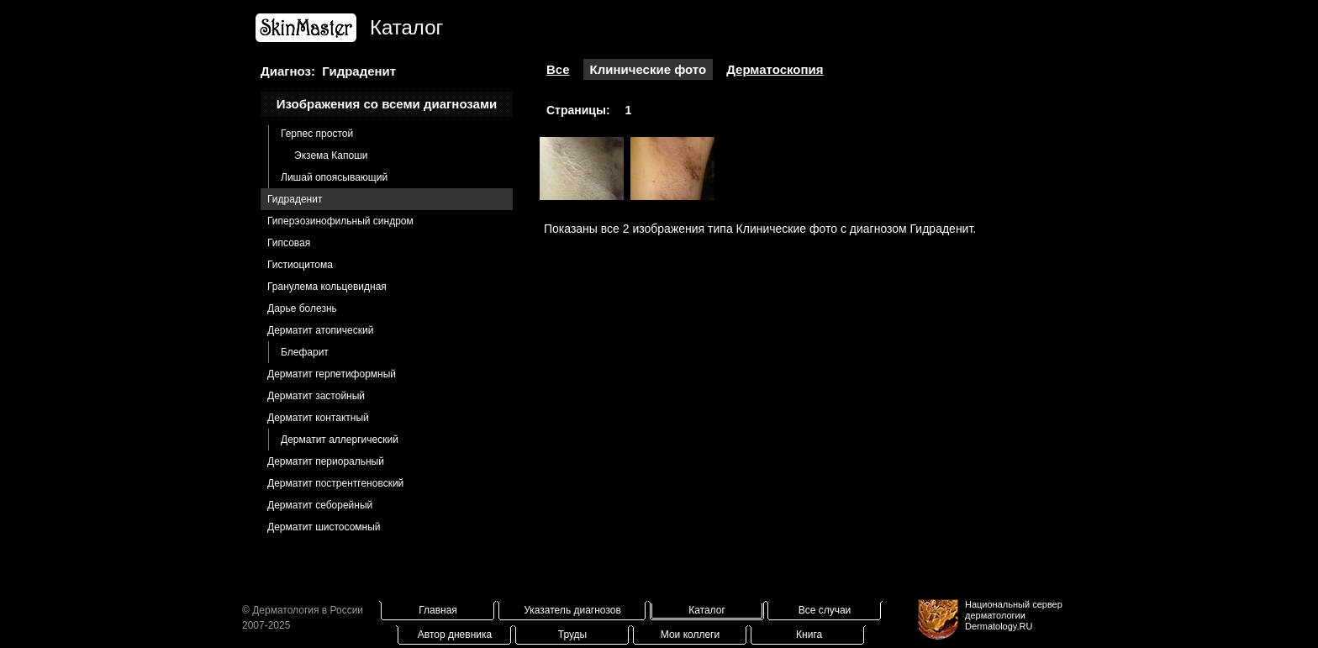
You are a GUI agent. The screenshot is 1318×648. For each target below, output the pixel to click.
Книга (809, 634)
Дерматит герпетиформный (331, 374)
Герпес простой (317, 134)
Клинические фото (648, 69)
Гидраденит (294, 199)
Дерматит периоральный (325, 461)
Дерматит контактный (318, 418)
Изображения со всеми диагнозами (387, 104)
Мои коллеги (690, 634)
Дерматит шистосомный (324, 527)
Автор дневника (455, 634)
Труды (572, 634)
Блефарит (305, 352)
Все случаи (825, 610)
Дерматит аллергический (339, 439)
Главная (438, 610)
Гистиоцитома (300, 265)
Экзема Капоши (330, 155)
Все (558, 69)
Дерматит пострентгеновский (335, 483)
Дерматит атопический (320, 330)
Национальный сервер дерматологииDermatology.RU (1013, 615)
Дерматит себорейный (319, 505)
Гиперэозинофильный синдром (340, 221)
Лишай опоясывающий (334, 177)
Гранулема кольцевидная (327, 286)
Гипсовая (288, 243)
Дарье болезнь (302, 308)
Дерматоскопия (774, 69)
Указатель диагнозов (572, 610)
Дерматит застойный (316, 396)
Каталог (706, 610)
